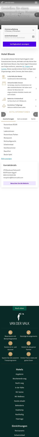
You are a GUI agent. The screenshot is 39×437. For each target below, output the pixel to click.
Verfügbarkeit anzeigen (19, 44)
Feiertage (19, 419)
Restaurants (19, 430)
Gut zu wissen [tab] (22, 119)
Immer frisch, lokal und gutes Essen (28, 356)
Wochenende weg (19, 378)
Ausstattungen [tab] (8, 119)
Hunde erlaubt (19, 401)
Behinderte (19, 405)
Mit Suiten (20, 392)
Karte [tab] (33, 119)
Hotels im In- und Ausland (10, 346)
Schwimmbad (19, 435)
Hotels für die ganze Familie (28, 346)
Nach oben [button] (19, 308)
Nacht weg (19, 383)
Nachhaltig (19, 414)
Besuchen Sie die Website (20, 183)
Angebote (19, 374)
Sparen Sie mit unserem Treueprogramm (10, 356)
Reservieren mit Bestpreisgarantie (10, 335)
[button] (3, 114)
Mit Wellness (19, 396)
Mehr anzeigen (6, 159)
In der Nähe (19, 387)
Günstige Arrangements (28, 333)
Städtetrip (19, 410)
